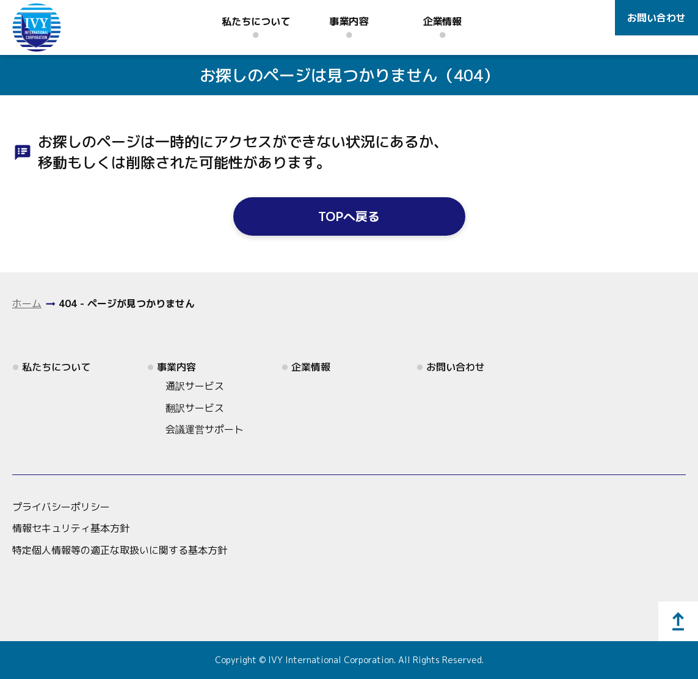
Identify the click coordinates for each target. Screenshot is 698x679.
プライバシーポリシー (61, 507)
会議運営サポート (204, 429)
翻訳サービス (194, 408)
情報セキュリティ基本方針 (70, 528)
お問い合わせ (656, 17)
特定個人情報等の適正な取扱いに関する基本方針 (119, 550)
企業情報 (442, 21)
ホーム (27, 303)
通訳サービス (194, 386)
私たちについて (256, 21)
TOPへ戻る (349, 216)
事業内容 (348, 21)
